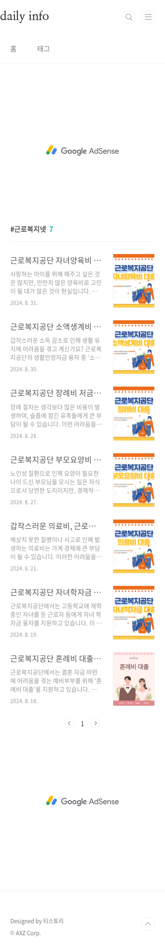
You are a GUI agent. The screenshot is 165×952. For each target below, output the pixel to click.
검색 (129, 17)
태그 (43, 48)
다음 (95, 723)
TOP (148, 924)
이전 (70, 723)
